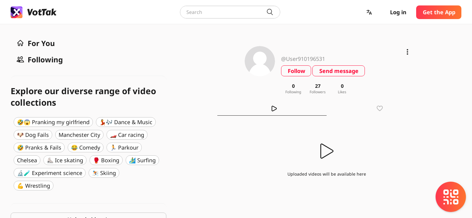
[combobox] (230, 12)
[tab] (272, 108)
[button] (369, 12)
